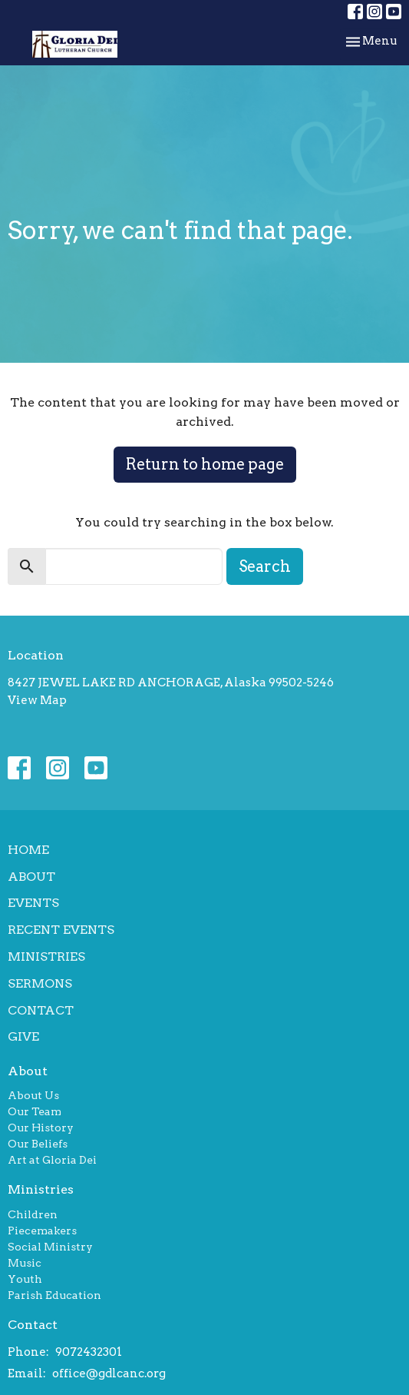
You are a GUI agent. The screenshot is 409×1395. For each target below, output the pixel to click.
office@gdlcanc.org (109, 1373)
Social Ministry (50, 1247)
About (31, 876)
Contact (41, 1010)
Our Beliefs (38, 1144)
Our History (41, 1127)
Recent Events (61, 929)
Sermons (40, 983)
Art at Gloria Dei (52, 1160)
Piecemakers (42, 1230)
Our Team (34, 1111)
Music (24, 1263)
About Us (33, 1095)
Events (33, 902)
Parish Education (54, 1295)
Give (23, 1036)
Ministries (46, 956)
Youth (25, 1279)
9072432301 (88, 1352)
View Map (37, 700)
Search (265, 566)
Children (33, 1214)
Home (28, 849)
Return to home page (205, 464)
